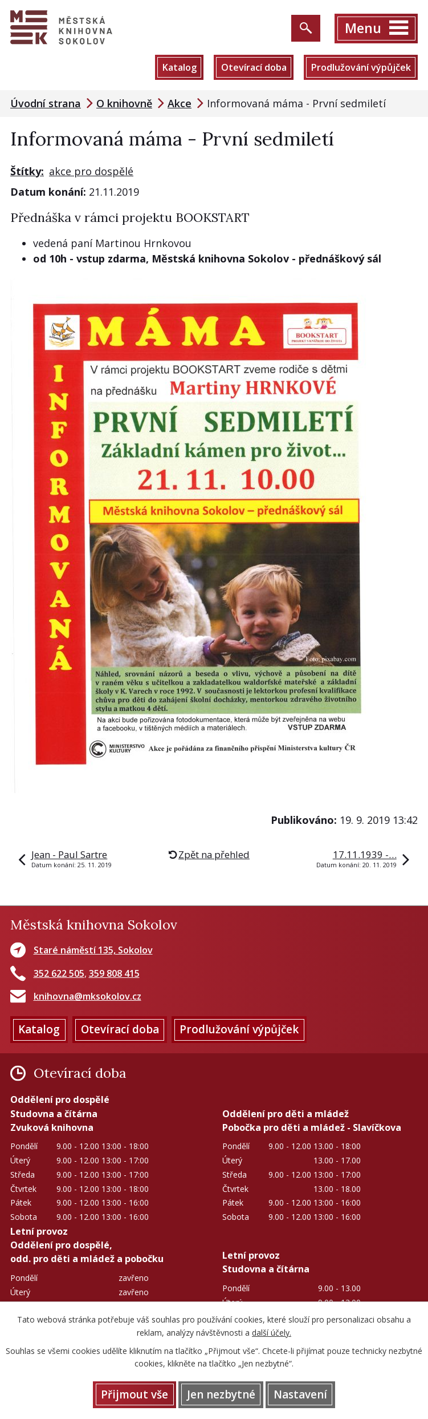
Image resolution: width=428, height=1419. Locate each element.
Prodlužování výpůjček (361, 67)
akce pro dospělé (91, 171)
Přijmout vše (134, 1394)
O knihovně (124, 103)
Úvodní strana (45, 103)
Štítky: (27, 171)
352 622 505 (59, 973)
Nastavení (300, 1394)
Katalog (179, 67)
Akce (179, 103)
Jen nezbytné (221, 1394)
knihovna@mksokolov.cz (87, 996)
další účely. (271, 1332)
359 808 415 (114, 973)
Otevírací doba (254, 67)
